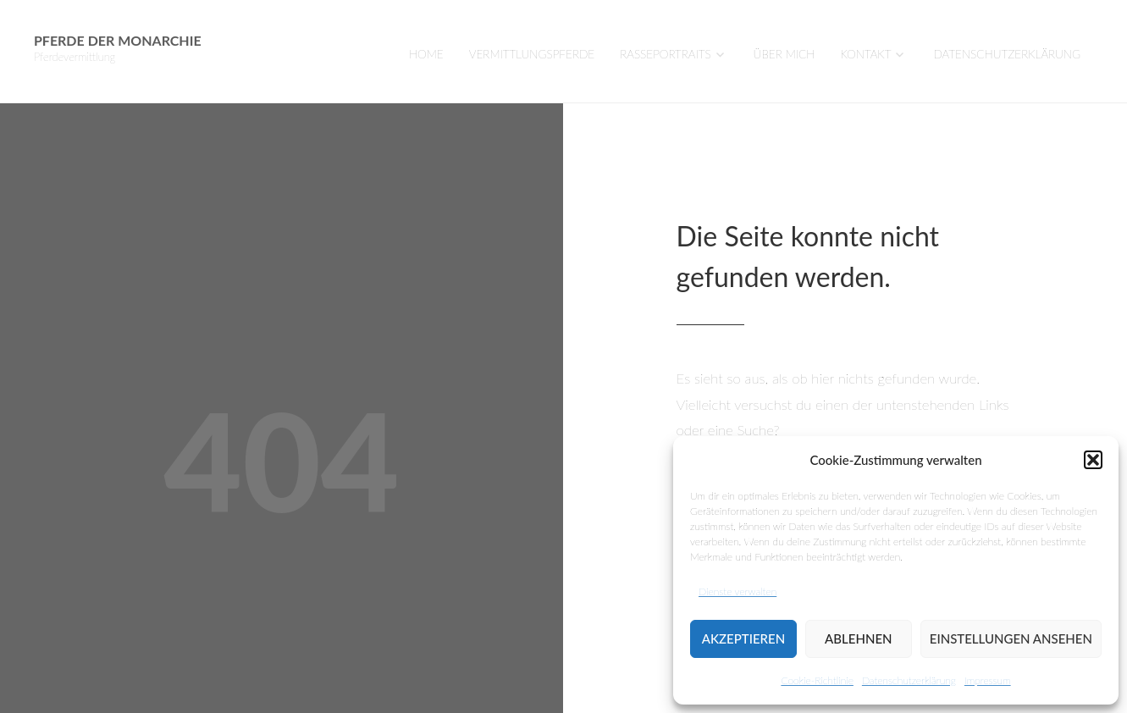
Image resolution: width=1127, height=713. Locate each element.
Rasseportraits (665, 54)
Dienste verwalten (737, 591)
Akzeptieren (743, 638)
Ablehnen (858, 638)
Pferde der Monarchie (118, 40)
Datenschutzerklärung (909, 680)
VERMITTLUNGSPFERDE (531, 54)
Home (426, 54)
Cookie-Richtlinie (817, 680)
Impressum (987, 680)
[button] (1093, 459)
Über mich (784, 54)
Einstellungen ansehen (1011, 638)
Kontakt (866, 54)
